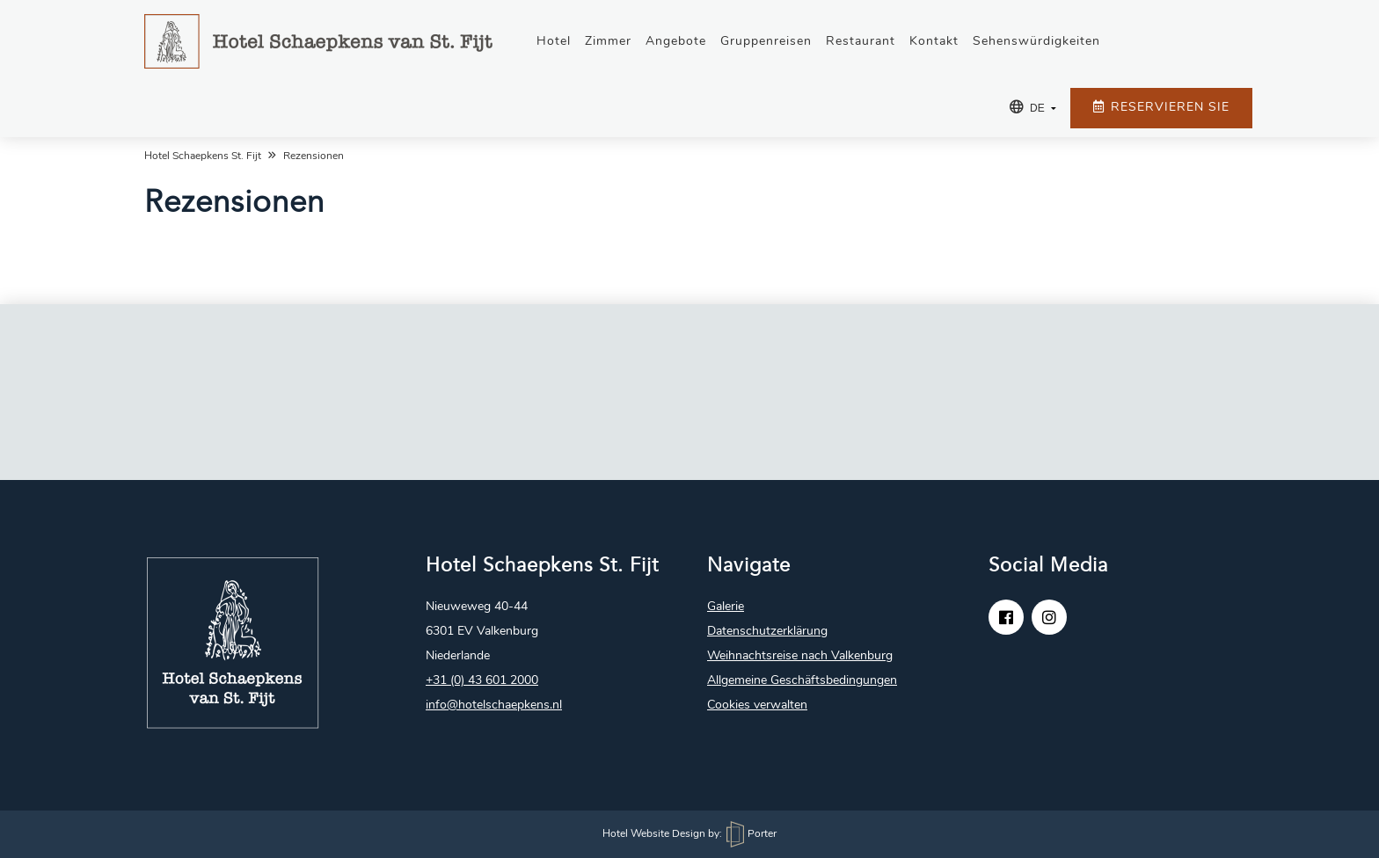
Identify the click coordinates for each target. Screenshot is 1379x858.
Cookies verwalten (757, 705)
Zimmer (608, 41)
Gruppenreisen (766, 41)
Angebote (676, 41)
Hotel (553, 41)
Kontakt (934, 41)
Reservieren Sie (1161, 107)
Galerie (725, 607)
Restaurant (860, 41)
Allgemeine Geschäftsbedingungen (802, 680)
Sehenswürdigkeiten (1036, 41)
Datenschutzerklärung (767, 631)
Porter (751, 834)
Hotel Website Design (653, 834)
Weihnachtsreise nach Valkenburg (800, 656)
